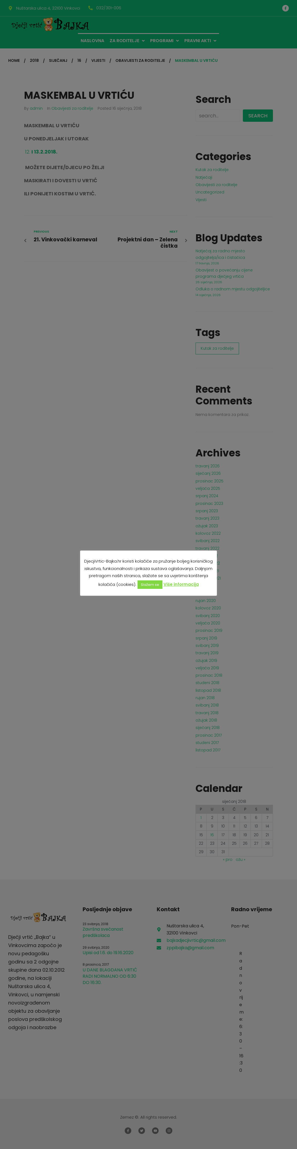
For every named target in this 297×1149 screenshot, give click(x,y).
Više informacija (181, 584)
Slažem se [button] (150, 584)
